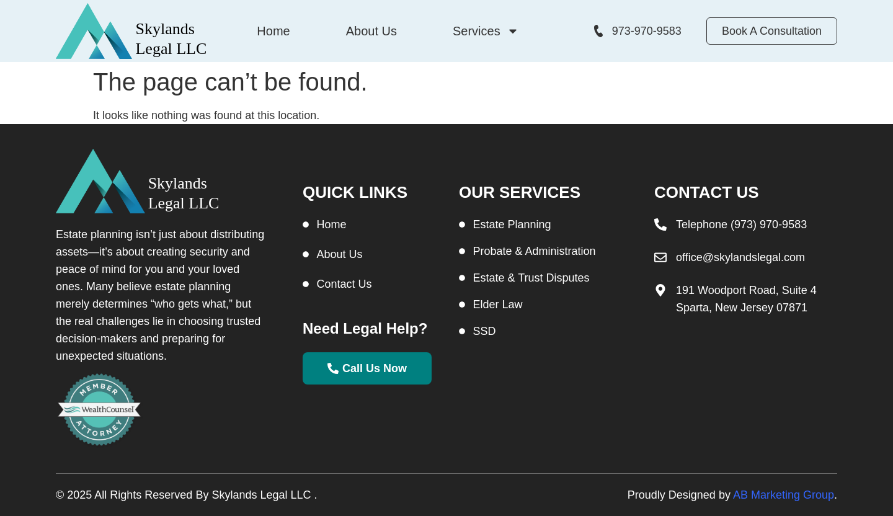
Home (273, 31)
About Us (371, 31)
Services (486, 31)
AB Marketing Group (783, 495)
